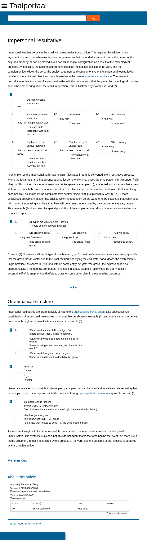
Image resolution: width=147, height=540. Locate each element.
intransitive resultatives (98, 76)
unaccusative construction (89, 311)
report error (24, 523)
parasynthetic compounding (96, 393)
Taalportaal (28, 6)
